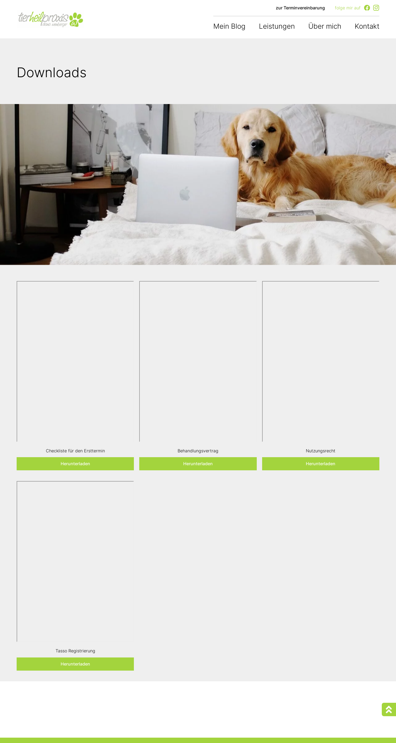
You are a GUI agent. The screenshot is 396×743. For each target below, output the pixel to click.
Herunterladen (75, 463)
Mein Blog (229, 26)
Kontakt (367, 26)
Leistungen (277, 26)
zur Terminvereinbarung (300, 7)
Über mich (324, 26)
